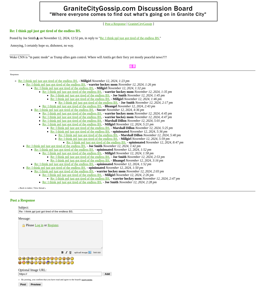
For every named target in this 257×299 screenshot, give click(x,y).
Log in (39, 225)
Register (53, 225)
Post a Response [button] (115, 24)
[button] (72, 258)
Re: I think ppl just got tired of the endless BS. (130, 38)
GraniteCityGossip (140, 24)
